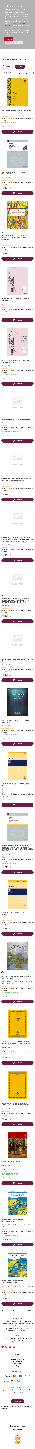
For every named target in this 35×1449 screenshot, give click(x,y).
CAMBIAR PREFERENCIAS (14, 42)
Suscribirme (17, 1401)
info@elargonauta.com (17, 1343)
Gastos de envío (17, 1361)
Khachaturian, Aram (16, 1224)
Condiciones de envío (17, 1359)
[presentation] (15, 1414)
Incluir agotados (6, 72)
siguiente (30, 1310)
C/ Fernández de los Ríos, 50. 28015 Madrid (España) (17, 1338)
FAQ (17, 1366)
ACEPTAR (9, 39)
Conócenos (17, 1354)
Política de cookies (17, 1357)
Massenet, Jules (23, 981)
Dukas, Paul (14, 981)
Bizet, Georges (5, 114)
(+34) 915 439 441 (17, 1341)
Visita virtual (17, 1363)
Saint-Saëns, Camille (13, 983)
